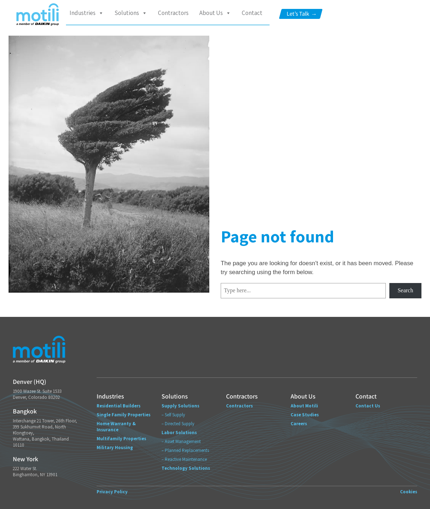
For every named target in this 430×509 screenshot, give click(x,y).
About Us (215, 13)
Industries (87, 13)
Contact (252, 13)
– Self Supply (173, 415)
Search (405, 290)
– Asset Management (181, 441)
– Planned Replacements (185, 450)
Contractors (173, 13)
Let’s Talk (302, 14)
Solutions (130, 13)
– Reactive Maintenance (184, 459)
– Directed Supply (178, 424)
